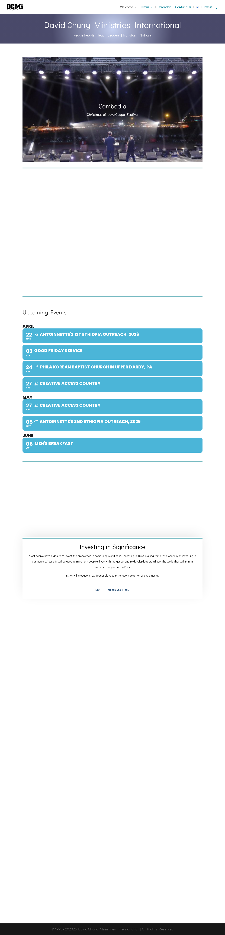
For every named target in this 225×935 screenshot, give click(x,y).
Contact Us (183, 7)
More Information (112, 590)
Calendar (164, 7)
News (145, 7)
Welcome (126, 7)
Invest (208, 7)
